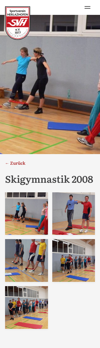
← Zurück (15, 162)
